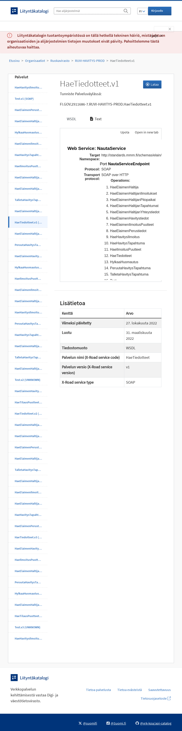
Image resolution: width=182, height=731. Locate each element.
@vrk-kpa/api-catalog (153, 723)
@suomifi (87, 723)
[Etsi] (126, 10)
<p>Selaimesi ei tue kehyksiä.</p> (110, 209)
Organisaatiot (35, 60)
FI (142, 11)
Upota (124, 132)
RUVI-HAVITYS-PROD (90, 60)
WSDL (71, 118)
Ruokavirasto (60, 60)
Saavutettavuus (159, 690)
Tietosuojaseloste (156, 698)
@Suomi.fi (116, 723)
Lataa (152, 84)
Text (96, 118)
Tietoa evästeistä (129, 690)
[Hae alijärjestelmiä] (92, 11)
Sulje (157, 36)
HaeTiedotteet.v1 (122, 60)
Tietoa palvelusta (98, 690)
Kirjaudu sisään (157, 12)
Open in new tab (146, 132)
